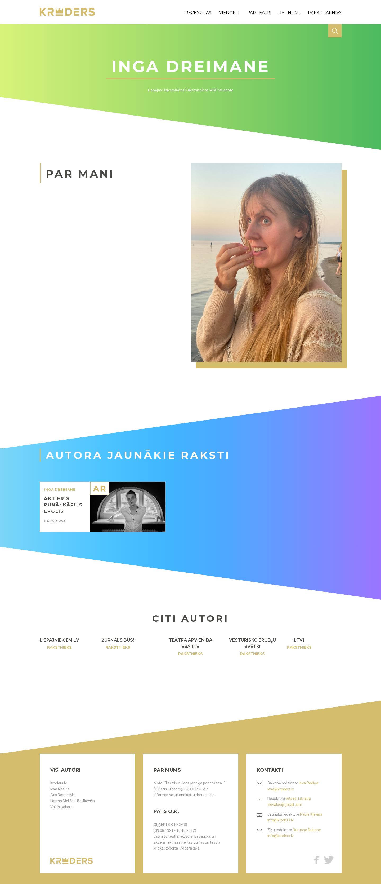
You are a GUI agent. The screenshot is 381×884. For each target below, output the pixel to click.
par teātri (259, 12)
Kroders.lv (58, 783)
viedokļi (229, 12)
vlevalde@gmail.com (284, 804)
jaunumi (289, 12)
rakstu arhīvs (325, 12)
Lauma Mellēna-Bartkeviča (72, 801)
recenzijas (198, 12)
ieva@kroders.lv (280, 789)
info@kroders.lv (280, 820)
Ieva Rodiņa (60, 789)
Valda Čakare (61, 807)
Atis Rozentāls (62, 795)
